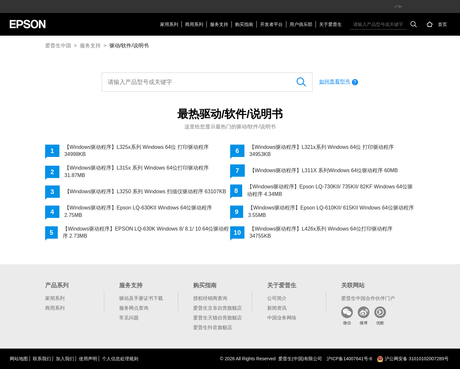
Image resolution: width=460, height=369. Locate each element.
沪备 (349, 358)
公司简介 (277, 298)
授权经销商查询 (210, 298)
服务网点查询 (133, 308)
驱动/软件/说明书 (129, 45)
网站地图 (19, 358)
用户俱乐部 (301, 24)
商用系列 (194, 24)
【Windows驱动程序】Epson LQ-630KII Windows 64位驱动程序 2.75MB (138, 211)
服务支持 (219, 24)
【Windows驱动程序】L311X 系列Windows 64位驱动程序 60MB (324, 170)
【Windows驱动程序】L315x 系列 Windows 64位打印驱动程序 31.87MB (136, 171)
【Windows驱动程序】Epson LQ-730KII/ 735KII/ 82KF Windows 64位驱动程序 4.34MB (330, 190)
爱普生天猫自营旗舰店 (217, 317)
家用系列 (169, 24)
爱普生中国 (58, 45)
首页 (442, 24)
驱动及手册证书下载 (141, 298)
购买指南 (244, 24)
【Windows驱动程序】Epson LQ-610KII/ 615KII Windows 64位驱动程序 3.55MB (331, 211)
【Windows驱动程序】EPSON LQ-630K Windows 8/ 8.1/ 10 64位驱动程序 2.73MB (146, 232)
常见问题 (129, 317)
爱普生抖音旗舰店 (212, 327)
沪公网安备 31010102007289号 (413, 358)
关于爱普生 (330, 24)
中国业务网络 (281, 317)
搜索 (413, 24)
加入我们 (65, 358)
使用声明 (88, 358)
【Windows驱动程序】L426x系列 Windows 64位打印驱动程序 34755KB (320, 232)
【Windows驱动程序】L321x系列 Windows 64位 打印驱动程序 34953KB (321, 150)
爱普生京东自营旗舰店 (217, 308)
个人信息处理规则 (120, 358)
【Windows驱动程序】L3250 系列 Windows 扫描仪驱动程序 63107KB (145, 191)
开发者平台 (271, 24)
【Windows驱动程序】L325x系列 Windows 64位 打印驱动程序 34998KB (136, 150)
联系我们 (42, 358)
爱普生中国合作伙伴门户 (368, 298)
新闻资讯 (277, 308)
